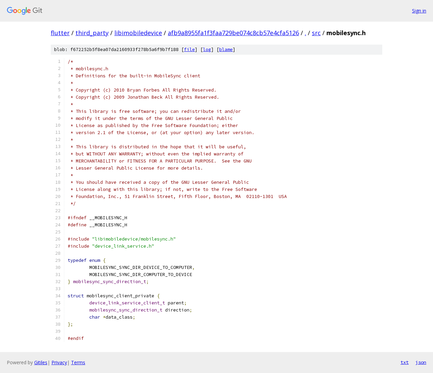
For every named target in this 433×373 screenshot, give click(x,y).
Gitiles (40, 362)
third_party (92, 33)
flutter (60, 33)
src (316, 33)
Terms (78, 362)
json (420, 362)
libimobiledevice (138, 33)
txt (405, 362)
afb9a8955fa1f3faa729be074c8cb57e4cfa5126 (233, 33)
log (207, 49)
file (189, 49)
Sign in (419, 10)
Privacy (59, 362)
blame (226, 49)
